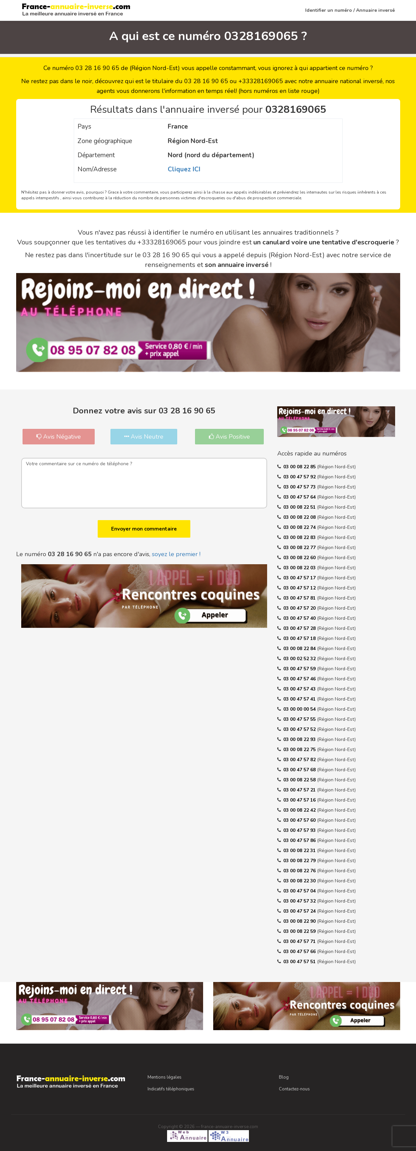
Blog (284, 1077)
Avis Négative (58, 437)
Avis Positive (229, 437)
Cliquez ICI (184, 169)
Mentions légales (165, 1077)
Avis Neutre (143, 437)
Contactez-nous (294, 1089)
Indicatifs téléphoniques (171, 1089)
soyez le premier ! (176, 554)
